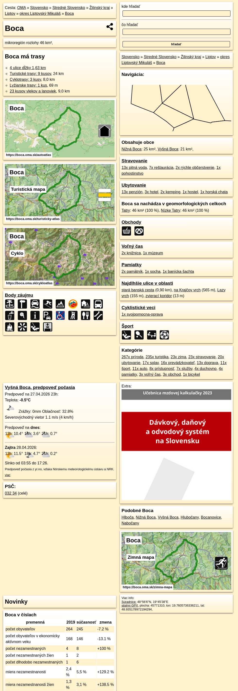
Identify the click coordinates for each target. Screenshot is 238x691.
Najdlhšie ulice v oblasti (147, 283)
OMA (21, 8)
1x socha (152, 271)
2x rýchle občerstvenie (195, 168)
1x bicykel (191, 374)
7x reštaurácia (161, 168)
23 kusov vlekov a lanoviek (33, 91)
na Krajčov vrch (187, 290)
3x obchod (172, 374)
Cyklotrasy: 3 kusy (25, 79)
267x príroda (132, 357)
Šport (127, 326)
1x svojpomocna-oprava (142, 314)
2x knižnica (131, 253)
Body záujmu (19, 295)
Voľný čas (132, 246)
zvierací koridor (159, 296)
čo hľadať (130, 25)
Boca (69, 13)
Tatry (126, 210)
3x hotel (151, 192)
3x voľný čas (150, 374)
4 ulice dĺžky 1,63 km (28, 68)
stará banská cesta (138, 290)
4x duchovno (205, 369)
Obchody (131, 222)
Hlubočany (190, 517)
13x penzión (132, 192)
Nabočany (130, 523)
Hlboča (128, 517)
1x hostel (190, 192)
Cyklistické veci (138, 307)
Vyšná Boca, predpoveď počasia (40, 387)
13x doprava (207, 363)
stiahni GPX (130, 605)
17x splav (150, 363)
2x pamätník (132, 271)
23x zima (178, 357)
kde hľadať (131, 6)
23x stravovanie (202, 357)
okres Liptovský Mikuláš (40, 13)
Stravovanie (134, 160)
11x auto (139, 369)
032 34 (11, 493)
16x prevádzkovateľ (177, 363)
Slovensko (39, 8)
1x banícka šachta (178, 271)
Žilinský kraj (99, 8)
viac (7, 475)
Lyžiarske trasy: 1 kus (28, 85)
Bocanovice (211, 517)
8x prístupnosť (162, 369)
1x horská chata (214, 192)
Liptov (10, 13)
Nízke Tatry (170, 210)
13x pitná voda (134, 168)
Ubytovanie (134, 185)
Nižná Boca (131, 149)
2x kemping (170, 192)
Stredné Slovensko (69, 8)
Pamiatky (131, 264)
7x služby (184, 369)
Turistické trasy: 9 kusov (30, 74)
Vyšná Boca (168, 149)
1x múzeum (153, 253)
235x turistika (157, 357)
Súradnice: (129, 602)
